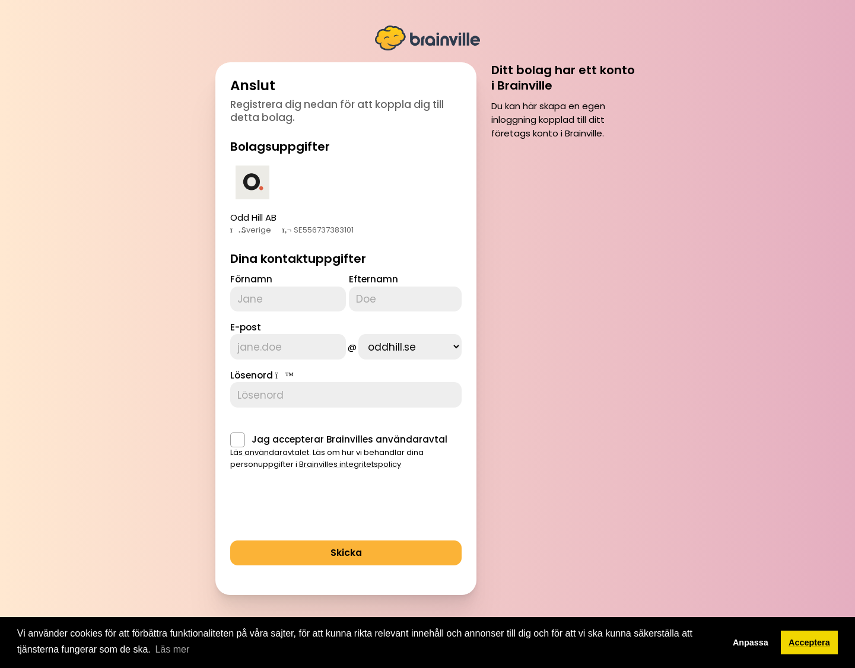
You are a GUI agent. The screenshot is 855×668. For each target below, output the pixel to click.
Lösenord (251, 372)
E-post (245, 326)
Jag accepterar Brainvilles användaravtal (349, 433)
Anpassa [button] (750, 642)
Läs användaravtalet (269, 445)
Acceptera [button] (809, 642)
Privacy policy (535, 614)
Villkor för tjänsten (470, 614)
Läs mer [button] (172, 649)
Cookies (583, 614)
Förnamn (251, 279)
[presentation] (320, 502)
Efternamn (373, 279)
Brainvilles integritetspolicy (350, 458)
